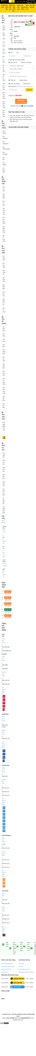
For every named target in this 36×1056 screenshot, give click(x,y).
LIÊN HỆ (33, 6)
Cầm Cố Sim (4, 462)
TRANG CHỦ (3, 6)
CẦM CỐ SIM (10, 7)
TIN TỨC (30, 6)
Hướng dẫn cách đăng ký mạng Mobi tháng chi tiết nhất (4, 527)
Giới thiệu (28, 1)
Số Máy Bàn (4, 170)
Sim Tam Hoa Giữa (4, 390)
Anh (11, 52)
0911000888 (27, 106)
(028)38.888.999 (17, 979)
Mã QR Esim (26, 83)
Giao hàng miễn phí (21, 101)
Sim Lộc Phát (4, 265)
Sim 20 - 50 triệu (4, 77)
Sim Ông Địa (4, 279)
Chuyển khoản (23, 80)
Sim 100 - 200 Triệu (4, 95)
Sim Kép (4, 345)
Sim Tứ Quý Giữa (4, 238)
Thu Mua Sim (4, 455)
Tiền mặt (12, 80)
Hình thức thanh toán (7, 963)
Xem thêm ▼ (4, 972)
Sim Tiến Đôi (4, 366)
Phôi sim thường (14, 83)
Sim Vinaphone (4, 142)
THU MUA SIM (6, 7)
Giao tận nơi (13, 62)
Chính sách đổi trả (6, 969)
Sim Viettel (4, 132)
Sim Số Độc (4, 405)
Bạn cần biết (4, 554)
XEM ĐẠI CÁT (27, 7)
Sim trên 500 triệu (4, 113)
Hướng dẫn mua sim (24, 969)
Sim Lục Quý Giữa (4, 220)
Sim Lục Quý (4, 188)
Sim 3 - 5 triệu (4, 51)
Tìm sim (4, 437)
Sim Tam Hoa (4, 328)
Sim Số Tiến (4, 358)
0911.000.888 (16, 983)
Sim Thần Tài (4, 272)
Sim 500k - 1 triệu (4, 35)
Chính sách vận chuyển (7, 966)
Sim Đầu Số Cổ (4, 301)
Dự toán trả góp (4, 491)
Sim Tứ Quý (4, 203)
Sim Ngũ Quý (4, 196)
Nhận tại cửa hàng (26, 62)
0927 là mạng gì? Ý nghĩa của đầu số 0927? (4, 569)
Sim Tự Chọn (4, 310)
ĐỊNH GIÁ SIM (18, 7)
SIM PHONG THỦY (23, 7)
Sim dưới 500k (4, 27)
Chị (17, 52)
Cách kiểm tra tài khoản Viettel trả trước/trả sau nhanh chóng (5, 560)
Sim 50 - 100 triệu (4, 86)
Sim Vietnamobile (4, 148)
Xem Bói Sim (4, 476)
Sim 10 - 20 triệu (4, 68)
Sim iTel (4, 158)
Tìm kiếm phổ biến (4, 509)
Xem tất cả (3, 521)
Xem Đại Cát (4, 483)
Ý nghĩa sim (4, 541)
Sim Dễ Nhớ (4, 398)
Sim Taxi (4, 335)
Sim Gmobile (4, 153)
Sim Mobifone (4, 137)
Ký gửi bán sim (4, 500)
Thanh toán (31, 1)
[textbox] (20, 66)
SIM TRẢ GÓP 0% (14, 8)
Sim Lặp (4, 340)
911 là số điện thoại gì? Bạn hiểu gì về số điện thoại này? (4, 547)
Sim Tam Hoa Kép (4, 211)
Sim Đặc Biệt (4, 286)
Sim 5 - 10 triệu (4, 59)
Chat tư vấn (16, 987)
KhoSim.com (6, 1014)
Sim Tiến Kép (4, 373)
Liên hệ (21, 966)
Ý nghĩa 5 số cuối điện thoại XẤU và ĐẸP (4, 536)
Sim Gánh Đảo (4, 351)
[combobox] (21, 65)
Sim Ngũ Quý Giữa (4, 229)
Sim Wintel (4, 163)
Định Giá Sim (4, 469)
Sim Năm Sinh (4, 258)
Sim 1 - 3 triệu (4, 44)
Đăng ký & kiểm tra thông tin (26, 972)
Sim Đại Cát (4, 293)
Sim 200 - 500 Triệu (4, 104)
